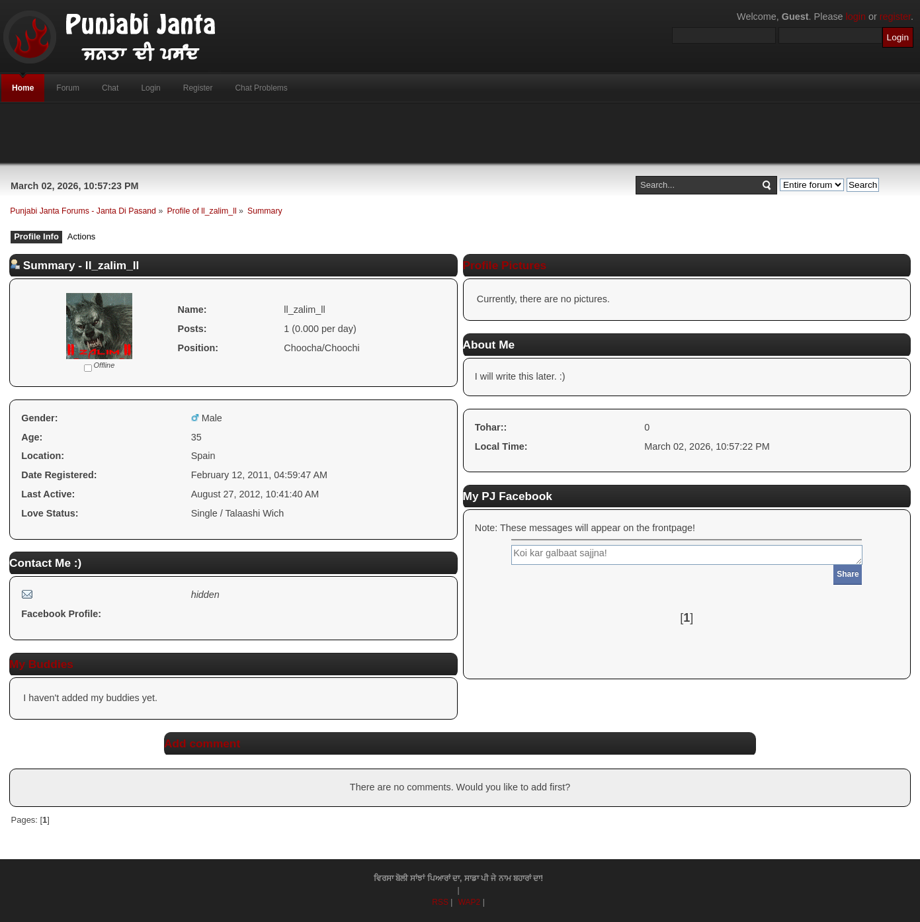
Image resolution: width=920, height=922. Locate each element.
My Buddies (41, 664)
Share (847, 574)
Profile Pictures (505, 265)
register (895, 16)
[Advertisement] (460, 133)
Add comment (202, 743)
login (856, 16)
